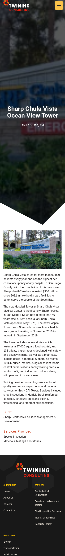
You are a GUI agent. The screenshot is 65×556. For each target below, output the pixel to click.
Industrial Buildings (45, 517)
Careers (7, 504)
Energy (7, 541)
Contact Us (9, 510)
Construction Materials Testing (47, 503)
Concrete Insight (43, 524)
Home (6, 491)
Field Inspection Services (48, 511)
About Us (8, 497)
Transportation (11, 548)
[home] (16, 5)
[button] (58, 5)
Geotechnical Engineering (42, 493)
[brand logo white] (32, 470)
